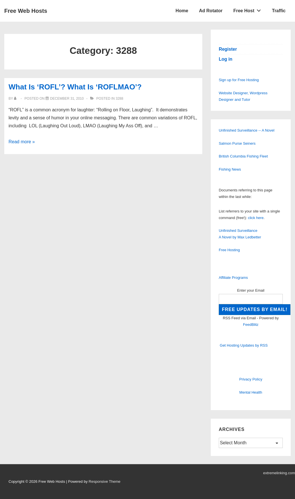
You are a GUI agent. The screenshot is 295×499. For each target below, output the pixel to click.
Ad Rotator (211, 10)
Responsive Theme (105, 481)
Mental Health (250, 392)
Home (182, 10)
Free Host (248, 9)
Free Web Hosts (25, 11)
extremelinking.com (279, 473)
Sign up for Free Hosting (239, 80)
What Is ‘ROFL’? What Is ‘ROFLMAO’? (75, 87)
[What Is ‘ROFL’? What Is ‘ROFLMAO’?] (67, 99)
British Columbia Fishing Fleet (243, 156)
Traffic (279, 10)
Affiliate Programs (233, 277)
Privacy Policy (250, 379)
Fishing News (230, 169)
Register (228, 49)
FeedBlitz (250, 324)
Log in (225, 59)
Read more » (22, 141)
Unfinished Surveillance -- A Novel (247, 130)
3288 (119, 99)
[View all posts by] (16, 99)
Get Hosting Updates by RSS (244, 345)
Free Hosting (229, 250)
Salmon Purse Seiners (237, 143)
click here (255, 218)
